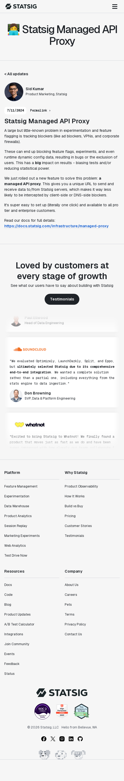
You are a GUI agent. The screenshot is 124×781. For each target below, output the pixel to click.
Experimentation (16, 496)
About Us (71, 585)
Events (9, 654)
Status (9, 674)
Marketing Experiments (22, 536)
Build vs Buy (74, 506)
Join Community (16, 644)
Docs (8, 585)
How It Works (74, 496)
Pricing (70, 516)
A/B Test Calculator (19, 624)
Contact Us (73, 634)
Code (8, 595)
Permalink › (40, 110)
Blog (7, 604)
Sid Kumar (35, 88)
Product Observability (81, 486)
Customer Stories (78, 526)
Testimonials (62, 299)
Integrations (13, 634)
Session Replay (15, 526)
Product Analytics (18, 516)
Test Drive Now (15, 555)
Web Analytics (15, 546)
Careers (71, 595)
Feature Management (20, 486)
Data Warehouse (16, 506)
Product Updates (17, 614)
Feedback (12, 664)
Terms (69, 614)
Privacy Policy (75, 624)
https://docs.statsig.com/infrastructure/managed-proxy (56, 226)
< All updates (16, 74)
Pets (68, 604)
